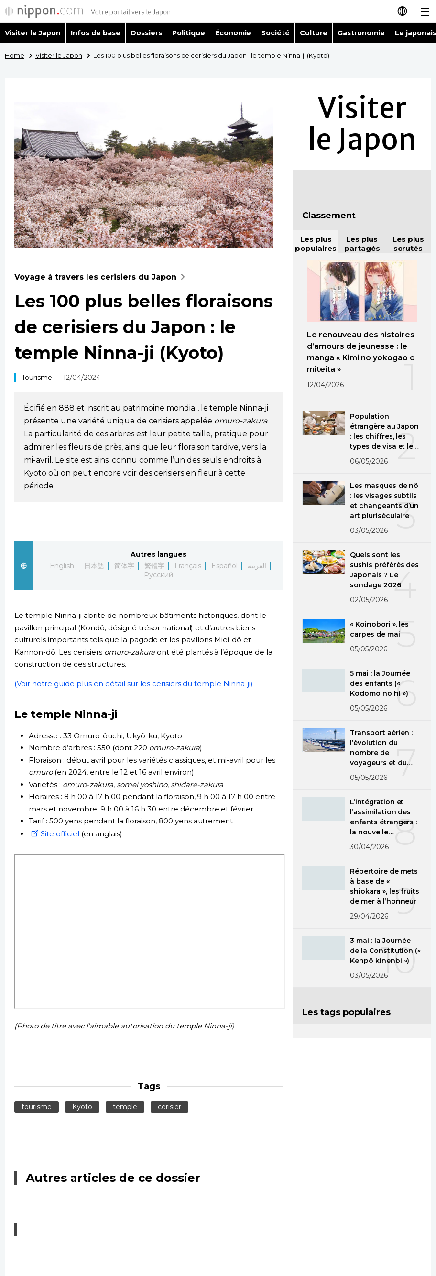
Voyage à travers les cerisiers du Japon (101, 276)
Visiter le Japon (33, 33)
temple (125, 1107)
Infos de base (95, 33)
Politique (188, 33)
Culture (313, 33)
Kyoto (82, 1107)
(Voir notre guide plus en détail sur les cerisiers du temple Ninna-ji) (133, 683)
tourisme (37, 1107)
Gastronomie (361, 33)
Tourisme (37, 377)
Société (275, 33)
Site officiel (54, 833)
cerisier (169, 1107)
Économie (233, 33)
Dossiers (146, 33)
